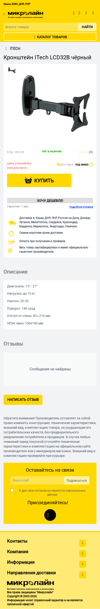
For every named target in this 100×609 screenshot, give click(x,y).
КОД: (10, 152)
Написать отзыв (23, 400)
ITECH (12, 49)
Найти (87, 27)
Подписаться (77, 480)
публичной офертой (20, 604)
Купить (44, 181)
